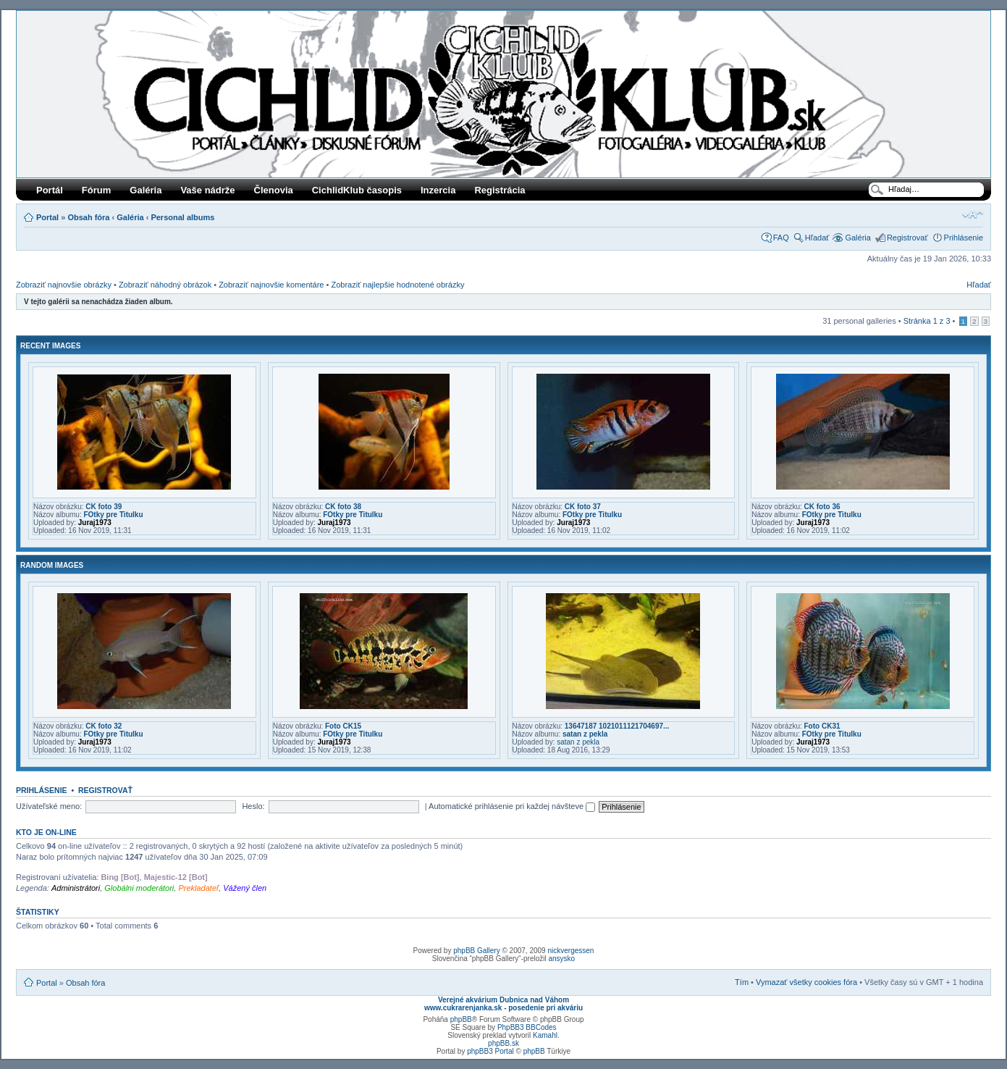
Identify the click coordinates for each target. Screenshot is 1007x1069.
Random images (51, 565)
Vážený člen (244, 888)
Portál (49, 190)
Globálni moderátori (139, 888)
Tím (742, 982)
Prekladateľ (198, 888)
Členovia (273, 190)
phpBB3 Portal (490, 1051)
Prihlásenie (963, 237)
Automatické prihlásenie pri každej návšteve (512, 806)
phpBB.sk (503, 1043)
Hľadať (817, 237)
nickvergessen (570, 951)
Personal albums (182, 217)
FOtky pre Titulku (113, 515)
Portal (47, 217)
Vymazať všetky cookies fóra (806, 982)
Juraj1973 (94, 523)
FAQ (781, 237)
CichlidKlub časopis (357, 190)
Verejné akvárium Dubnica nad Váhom (503, 1000)
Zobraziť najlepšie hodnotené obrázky (397, 284)
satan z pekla (585, 734)
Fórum (96, 190)
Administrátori (75, 888)
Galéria (145, 190)
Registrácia (499, 190)
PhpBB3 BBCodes (527, 1027)
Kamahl (545, 1035)
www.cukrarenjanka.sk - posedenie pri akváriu (503, 1008)
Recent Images (50, 346)
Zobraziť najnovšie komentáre (271, 284)
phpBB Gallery (476, 951)
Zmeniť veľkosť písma (972, 214)
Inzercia (438, 190)
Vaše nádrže (207, 190)
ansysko (561, 959)
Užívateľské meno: (49, 806)
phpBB (461, 1019)
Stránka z (927, 320)
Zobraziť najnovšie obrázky (63, 284)
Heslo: (253, 806)
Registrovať (907, 237)
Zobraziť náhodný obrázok (165, 284)
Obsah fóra (88, 217)
